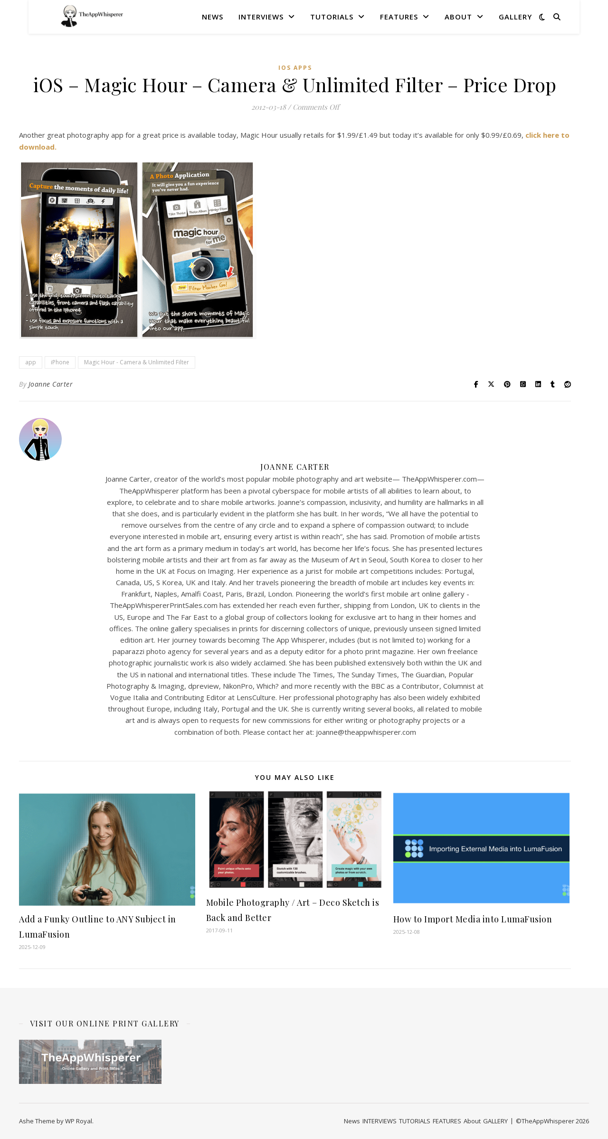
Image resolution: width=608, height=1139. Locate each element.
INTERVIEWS (261, 16)
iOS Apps (295, 68)
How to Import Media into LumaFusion (472, 919)
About (458, 16)
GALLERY (515, 16)
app (30, 362)
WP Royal (78, 1121)
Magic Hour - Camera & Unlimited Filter (136, 362)
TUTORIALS (331, 16)
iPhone (60, 362)
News (212, 16)
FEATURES (399, 16)
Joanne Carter (50, 384)
